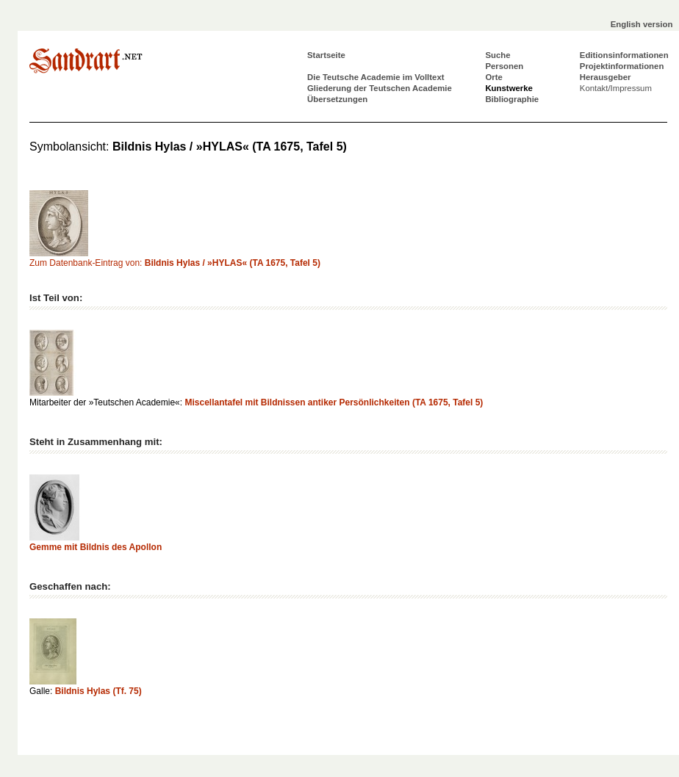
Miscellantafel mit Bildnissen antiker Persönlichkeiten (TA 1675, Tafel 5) (333, 402)
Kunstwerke (509, 88)
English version (642, 24)
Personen (504, 66)
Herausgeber (605, 77)
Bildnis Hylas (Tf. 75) (98, 691)
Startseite (326, 55)
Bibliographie (512, 99)
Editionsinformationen (624, 55)
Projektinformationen (622, 66)
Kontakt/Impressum (616, 88)
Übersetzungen (337, 99)
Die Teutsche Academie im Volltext (376, 77)
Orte (493, 77)
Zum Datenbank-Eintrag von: (174, 263)
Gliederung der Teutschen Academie (379, 88)
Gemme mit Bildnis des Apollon (95, 547)
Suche (497, 55)
